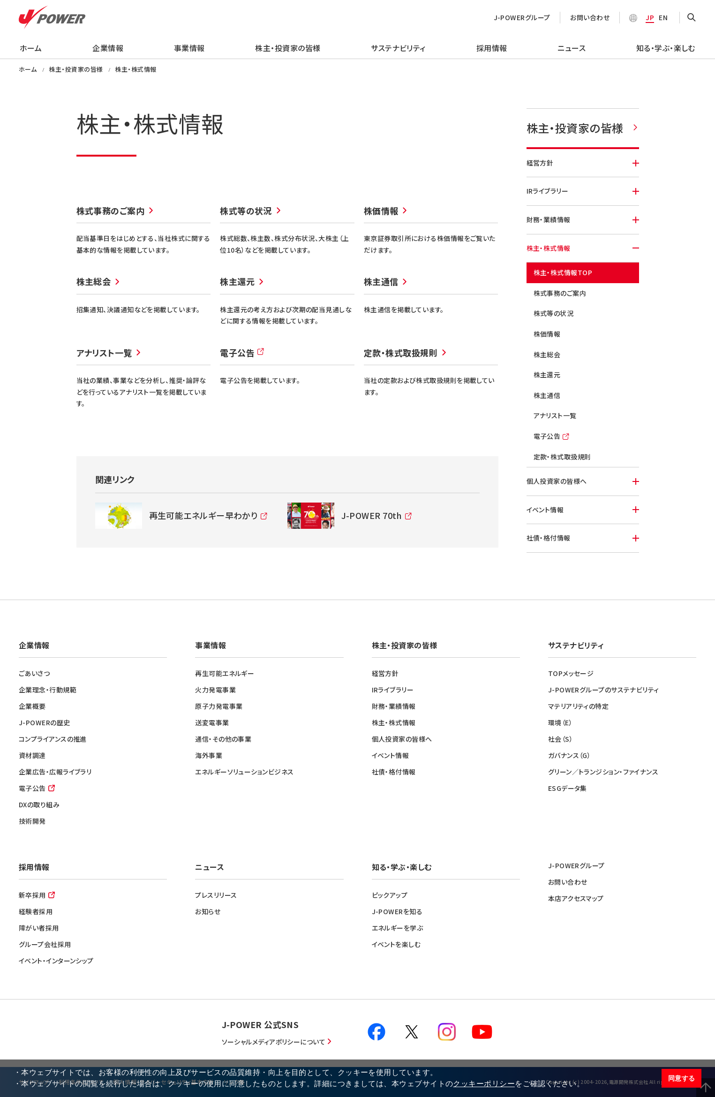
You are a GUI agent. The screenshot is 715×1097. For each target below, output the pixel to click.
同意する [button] (681, 1078)
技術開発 (32, 821)
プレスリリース (216, 895)
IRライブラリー (583, 190)
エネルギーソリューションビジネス (244, 771)
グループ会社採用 (45, 944)
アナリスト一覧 (104, 352)
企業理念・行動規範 (47, 689)
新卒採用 (32, 895)
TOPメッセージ (571, 673)
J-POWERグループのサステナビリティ (603, 689)
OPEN (691, 18)
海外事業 (208, 755)
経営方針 (583, 162)
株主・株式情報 (583, 248)
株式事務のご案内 (110, 210)
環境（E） (560, 722)
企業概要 (32, 706)
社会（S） (560, 739)
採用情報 (491, 47)
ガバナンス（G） (569, 755)
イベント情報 (583, 509)
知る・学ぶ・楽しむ (665, 47)
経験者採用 (36, 911)
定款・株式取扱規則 (400, 352)
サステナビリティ (398, 47)
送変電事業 (212, 722)
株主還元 (237, 281)
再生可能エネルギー (224, 673)
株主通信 (381, 281)
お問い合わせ (590, 17)
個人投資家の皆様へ (583, 481)
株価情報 (381, 210)
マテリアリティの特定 (578, 706)
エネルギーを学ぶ (397, 927)
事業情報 (189, 47)
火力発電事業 (215, 689)
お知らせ (207, 911)
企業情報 (107, 47)
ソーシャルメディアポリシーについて (274, 1041)
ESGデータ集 (567, 788)
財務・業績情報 (583, 219)
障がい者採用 (39, 927)
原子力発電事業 (218, 706)
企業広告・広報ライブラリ (55, 771)
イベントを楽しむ (396, 944)
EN (663, 17)
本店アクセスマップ (576, 898)
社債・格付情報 (583, 537)
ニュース (571, 47)
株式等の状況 (246, 210)
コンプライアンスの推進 (53, 739)
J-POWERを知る (397, 911)
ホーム (31, 47)
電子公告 (242, 354)
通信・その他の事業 (223, 739)
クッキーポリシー (484, 1084)
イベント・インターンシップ (56, 960)
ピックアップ (390, 895)
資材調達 (32, 755)
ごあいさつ (34, 673)
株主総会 (93, 281)
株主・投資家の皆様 (287, 47)
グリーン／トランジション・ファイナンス (603, 771)
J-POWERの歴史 (44, 722)
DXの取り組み (39, 804)
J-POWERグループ (522, 17)
